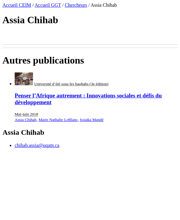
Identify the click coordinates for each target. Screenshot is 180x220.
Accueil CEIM (16, 5)
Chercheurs (76, 5)
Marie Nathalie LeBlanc (58, 119)
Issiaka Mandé (92, 119)
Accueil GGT (48, 5)
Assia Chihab (25, 119)
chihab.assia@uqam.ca (37, 145)
